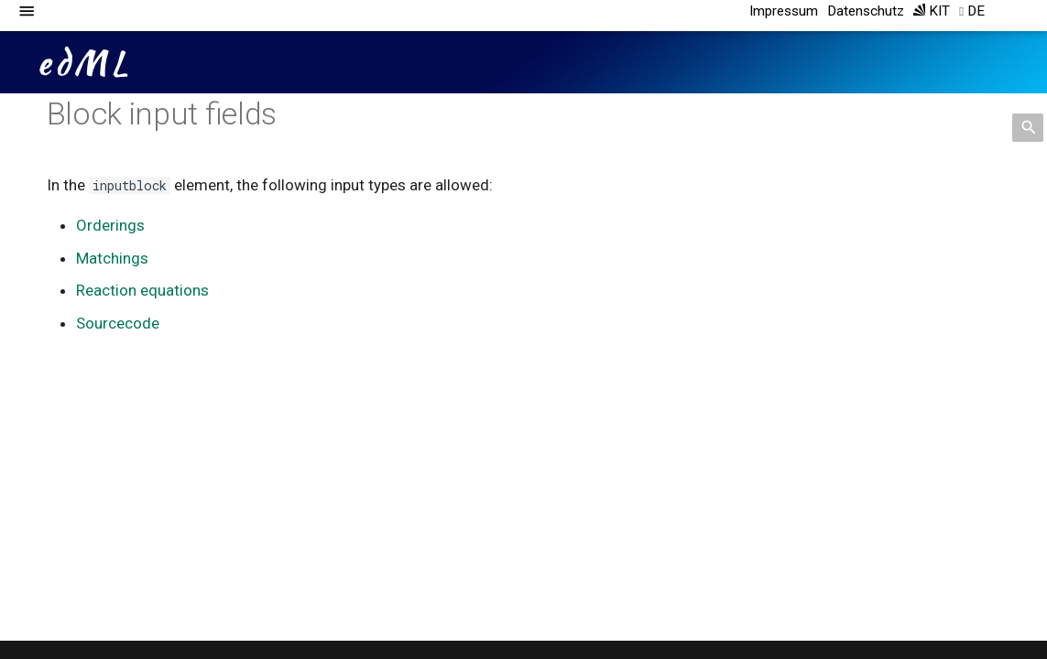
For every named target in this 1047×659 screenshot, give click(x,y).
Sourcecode (117, 323)
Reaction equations (142, 290)
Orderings (110, 225)
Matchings (112, 258)
